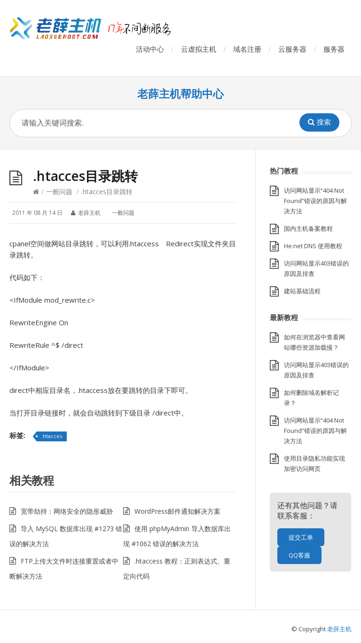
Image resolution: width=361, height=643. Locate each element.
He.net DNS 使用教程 (313, 246)
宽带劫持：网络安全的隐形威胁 (67, 511)
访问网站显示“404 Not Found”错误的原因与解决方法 (315, 200)
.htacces (51, 435)
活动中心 (150, 49)
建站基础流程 (302, 291)
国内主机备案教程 (308, 228)
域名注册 (247, 49)
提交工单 (301, 537)
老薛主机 (339, 629)
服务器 (334, 49)
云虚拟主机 (198, 49)
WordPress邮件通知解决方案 (177, 511)
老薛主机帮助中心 (180, 93)
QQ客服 (299, 555)
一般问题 (59, 191)
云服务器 (292, 49)
